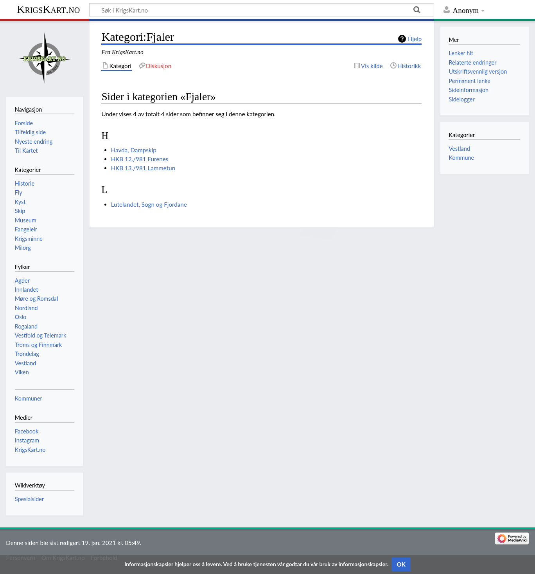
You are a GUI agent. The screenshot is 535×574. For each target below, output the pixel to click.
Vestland (459, 148)
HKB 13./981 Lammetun (143, 167)
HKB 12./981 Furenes (140, 158)
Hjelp (415, 38)
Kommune (461, 157)
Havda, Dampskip (133, 149)
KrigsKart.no (48, 9)
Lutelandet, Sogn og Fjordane (149, 204)
